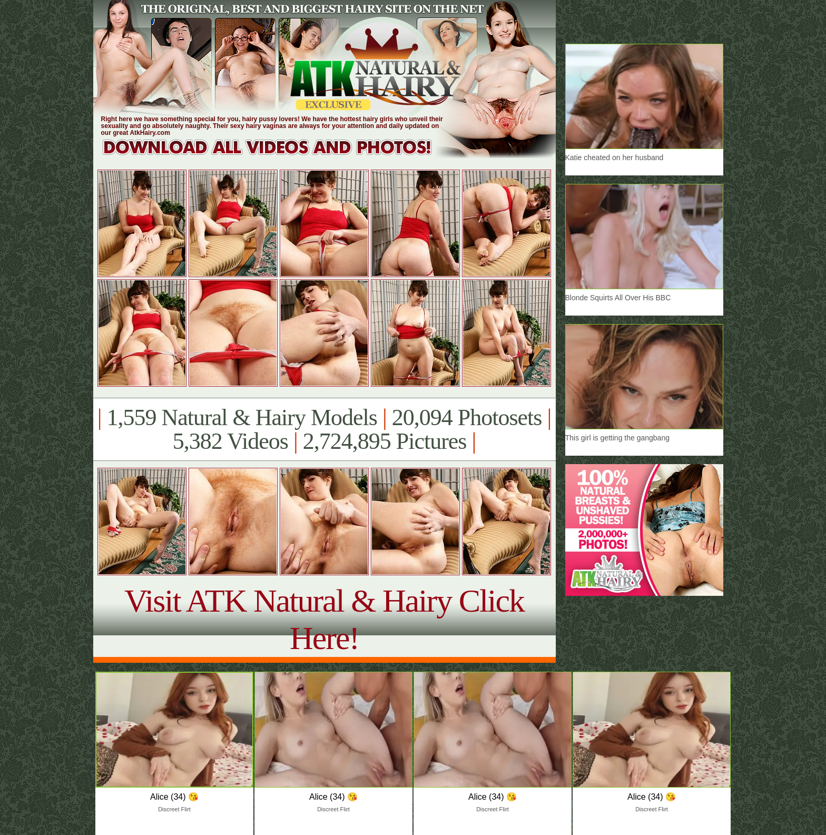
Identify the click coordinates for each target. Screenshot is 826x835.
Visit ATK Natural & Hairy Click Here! (324, 619)
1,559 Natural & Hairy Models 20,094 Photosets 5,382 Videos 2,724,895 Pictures (324, 429)
